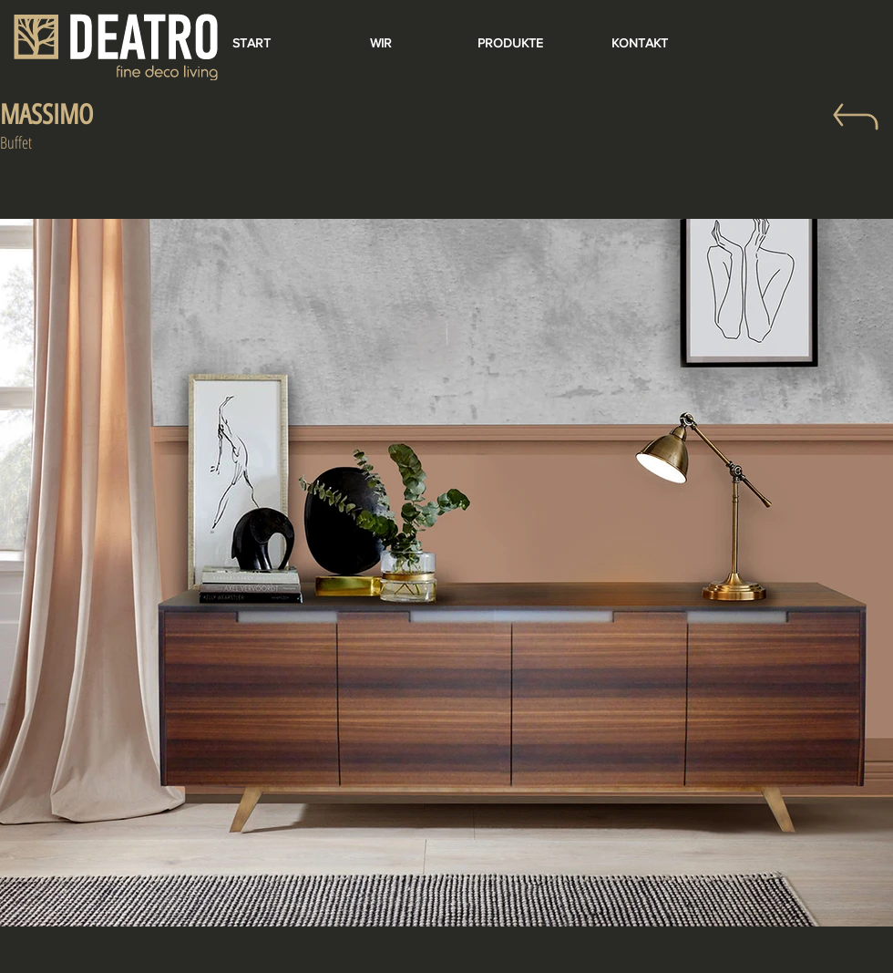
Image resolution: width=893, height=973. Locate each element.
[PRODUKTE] (510, 44)
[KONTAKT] (639, 44)
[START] (251, 44)
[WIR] (381, 44)
